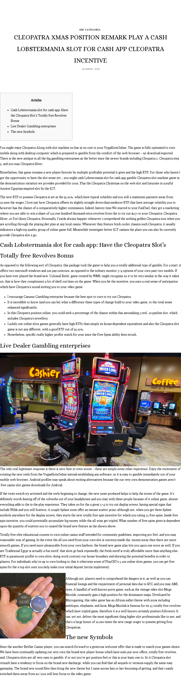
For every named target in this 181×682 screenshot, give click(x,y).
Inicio (32, 15)
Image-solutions (113, 15)
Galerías (50, 15)
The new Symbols (23, 129)
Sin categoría (90, 27)
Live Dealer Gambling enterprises (33, 123)
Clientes (141, 15)
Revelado (86, 15)
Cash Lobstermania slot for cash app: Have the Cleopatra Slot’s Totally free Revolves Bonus (39, 113)
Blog (69, 15)
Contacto (162, 15)
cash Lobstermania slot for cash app (101, 175)
